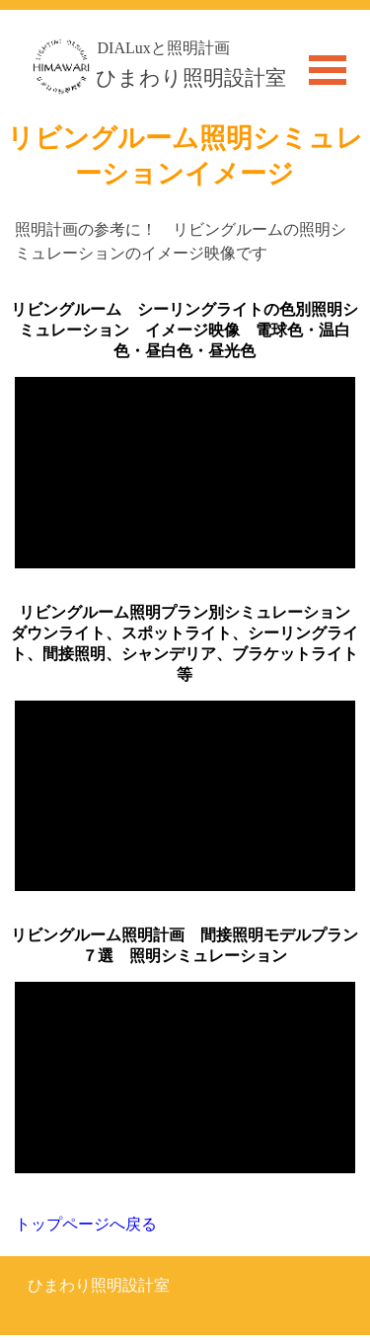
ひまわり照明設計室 (191, 78)
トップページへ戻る (86, 1224)
